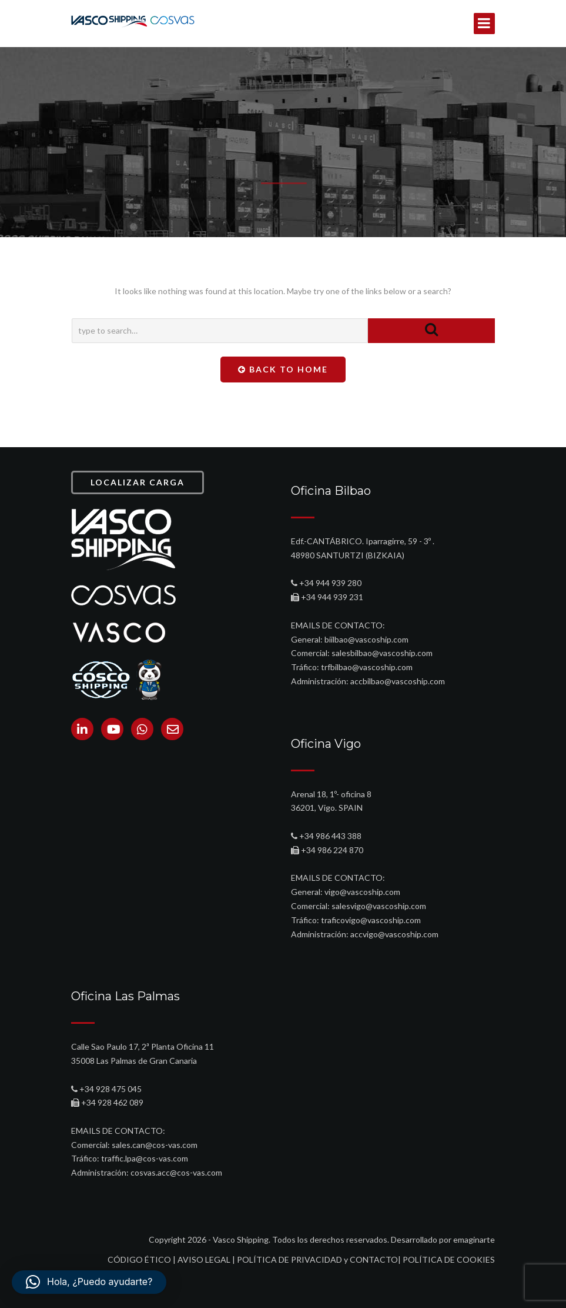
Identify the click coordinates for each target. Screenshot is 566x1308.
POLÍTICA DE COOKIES (449, 1259)
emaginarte (474, 1239)
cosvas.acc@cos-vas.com (176, 1172)
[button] (89, 1282)
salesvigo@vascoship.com (378, 906)
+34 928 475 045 (110, 1089)
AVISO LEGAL (203, 1259)
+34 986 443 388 (330, 836)
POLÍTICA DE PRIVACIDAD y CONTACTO (317, 1259)
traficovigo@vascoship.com (371, 920)
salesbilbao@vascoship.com (382, 653)
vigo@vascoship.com (362, 892)
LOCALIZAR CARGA (138, 482)
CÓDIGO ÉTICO (139, 1259)
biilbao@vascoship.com (366, 639)
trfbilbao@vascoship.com (367, 667)
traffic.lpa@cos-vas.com (144, 1158)
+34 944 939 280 (330, 583)
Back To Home (283, 369)
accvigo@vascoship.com (394, 934)
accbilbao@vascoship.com (397, 681)
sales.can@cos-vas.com (154, 1145)
